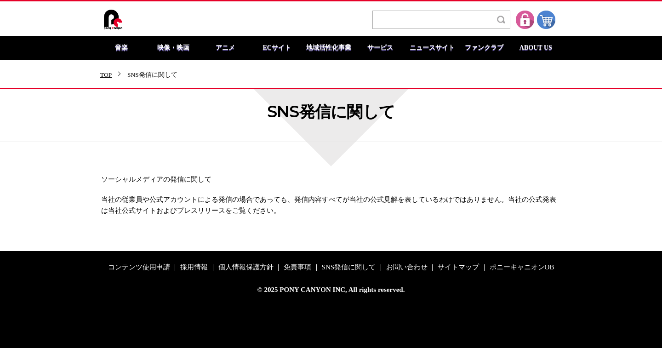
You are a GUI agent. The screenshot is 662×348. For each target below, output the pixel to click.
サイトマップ (458, 267)
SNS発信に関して (349, 267)
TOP (106, 75)
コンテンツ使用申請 (139, 267)
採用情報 (194, 267)
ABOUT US (535, 48)
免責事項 (297, 267)
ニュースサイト (432, 48)
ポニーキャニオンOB (522, 267)
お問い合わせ (407, 267)
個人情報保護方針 (246, 267)
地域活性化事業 (328, 48)
